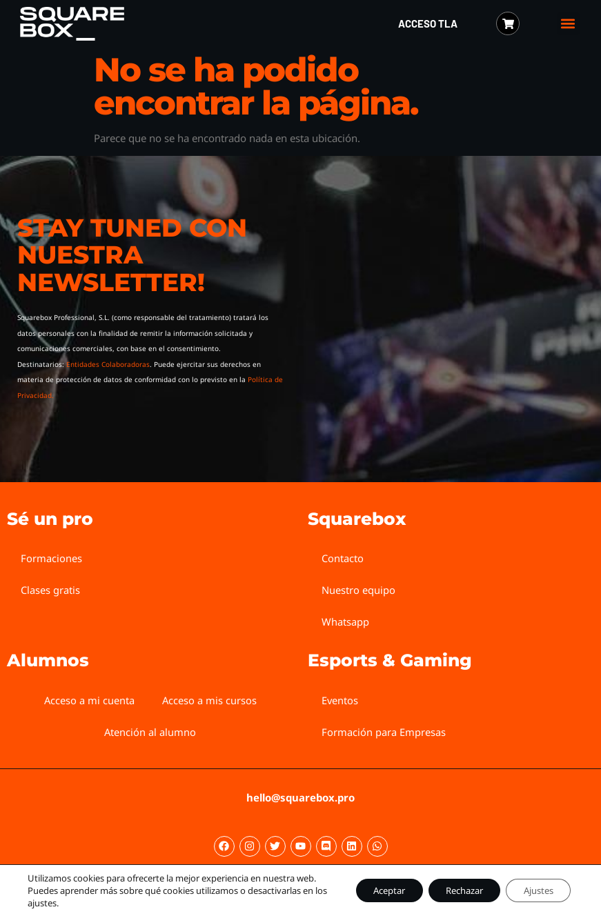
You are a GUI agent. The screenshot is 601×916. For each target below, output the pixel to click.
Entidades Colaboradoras (108, 364)
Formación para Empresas (384, 732)
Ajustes (533, 883)
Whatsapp (345, 621)
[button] (568, 23)
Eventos (340, 700)
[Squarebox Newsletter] (436, 312)
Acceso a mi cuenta (89, 700)
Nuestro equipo (358, 590)
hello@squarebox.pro (300, 797)
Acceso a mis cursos (209, 700)
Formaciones (51, 558)
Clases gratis (50, 590)
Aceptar (362, 883)
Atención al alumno (150, 732)
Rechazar (447, 883)
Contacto (343, 558)
